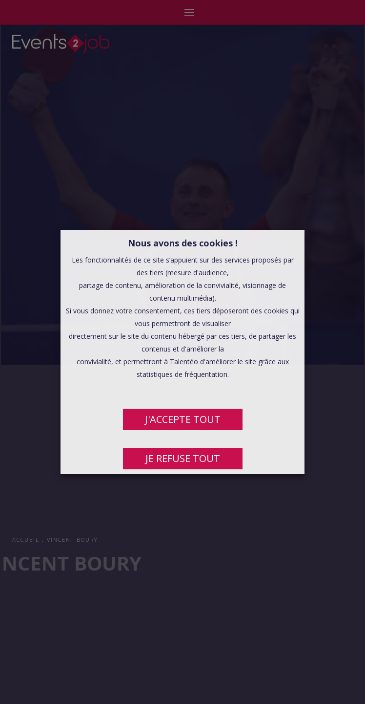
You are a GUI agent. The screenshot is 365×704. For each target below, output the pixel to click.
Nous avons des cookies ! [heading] (183, 243)
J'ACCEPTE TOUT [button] (183, 419)
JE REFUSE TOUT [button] (182, 458)
